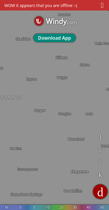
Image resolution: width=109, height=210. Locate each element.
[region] (54, 105)
